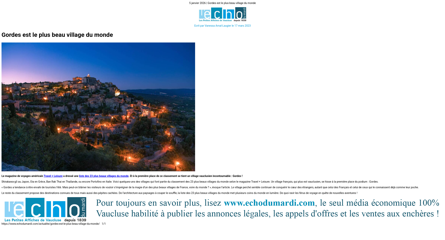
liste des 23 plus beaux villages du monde (104, 175)
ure (61, 175)
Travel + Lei (50, 175)
